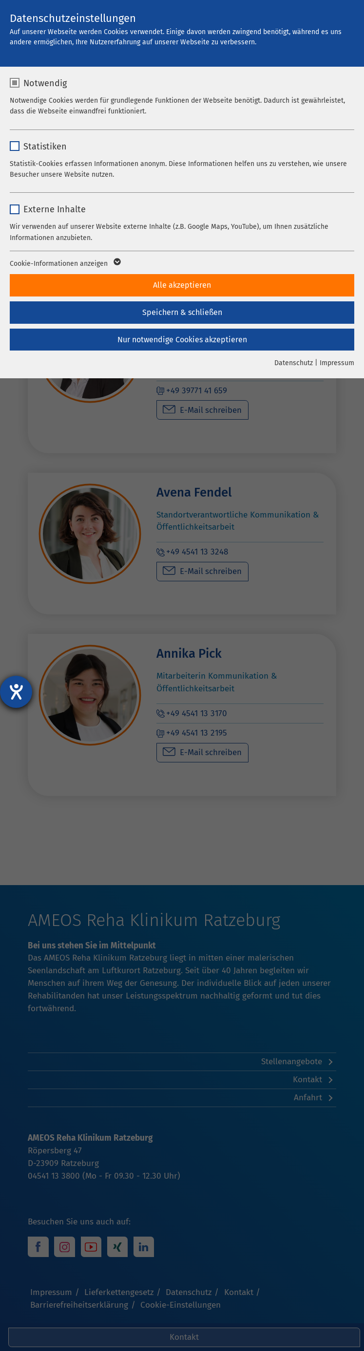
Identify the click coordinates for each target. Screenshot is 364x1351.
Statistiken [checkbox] (45, 146)
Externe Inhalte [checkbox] (54, 209)
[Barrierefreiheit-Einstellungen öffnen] (16, 692)
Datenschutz (293, 363)
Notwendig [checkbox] (45, 83)
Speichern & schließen (182, 312)
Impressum (337, 363)
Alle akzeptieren (182, 285)
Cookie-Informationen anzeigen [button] (64, 264)
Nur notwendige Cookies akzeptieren (182, 339)
